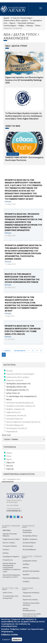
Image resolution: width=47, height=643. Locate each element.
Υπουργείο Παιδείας (10, 546)
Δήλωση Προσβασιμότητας (29, 609)
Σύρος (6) (10, 469)
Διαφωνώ (17, 639)
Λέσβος (21, 25)
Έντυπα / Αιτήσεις (9, 543)
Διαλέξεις (26, 564)
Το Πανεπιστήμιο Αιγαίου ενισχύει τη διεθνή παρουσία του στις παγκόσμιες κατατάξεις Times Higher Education (23, 116)
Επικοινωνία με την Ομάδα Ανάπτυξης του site (32, 615)
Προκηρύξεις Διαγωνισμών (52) (18, 383)
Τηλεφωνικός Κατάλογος (31, 593)
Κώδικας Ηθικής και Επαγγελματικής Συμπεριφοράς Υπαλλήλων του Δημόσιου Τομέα (12, 567)
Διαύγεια (6, 550)
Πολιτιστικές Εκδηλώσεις (31, 578)
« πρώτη (6, 350)
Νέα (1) (9, 399)
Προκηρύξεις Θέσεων (30, 536)
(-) (4, 479)
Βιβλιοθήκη (6, 530)
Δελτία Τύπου (7, 593)
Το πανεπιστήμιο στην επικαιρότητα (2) (21, 396)
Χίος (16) (9, 466)
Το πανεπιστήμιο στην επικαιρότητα (10, 597)
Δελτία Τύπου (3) (13, 393)
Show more (6, 435)
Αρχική (6, 18)
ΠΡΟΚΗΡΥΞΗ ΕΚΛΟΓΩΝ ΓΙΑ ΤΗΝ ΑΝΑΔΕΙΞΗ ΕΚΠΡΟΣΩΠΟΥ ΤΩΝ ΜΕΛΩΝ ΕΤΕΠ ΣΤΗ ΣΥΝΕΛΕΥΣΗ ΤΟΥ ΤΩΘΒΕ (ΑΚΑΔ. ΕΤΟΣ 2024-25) (22, 330)
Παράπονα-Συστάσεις (30, 600)
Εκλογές (29, 25)
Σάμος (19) (10, 462)
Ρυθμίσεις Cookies (9, 634)
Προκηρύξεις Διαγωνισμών (27, 531)
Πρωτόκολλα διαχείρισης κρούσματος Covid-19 (11, 576)
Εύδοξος (6, 553)
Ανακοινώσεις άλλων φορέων (16, 20)
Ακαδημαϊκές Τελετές (30, 561)
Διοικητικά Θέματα (29, 543)
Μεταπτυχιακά (28, 546)
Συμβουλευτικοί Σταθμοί (11, 539)
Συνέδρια (26, 581)
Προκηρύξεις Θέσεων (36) (16, 387)
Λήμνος (12, 23)
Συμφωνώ (6, 639)
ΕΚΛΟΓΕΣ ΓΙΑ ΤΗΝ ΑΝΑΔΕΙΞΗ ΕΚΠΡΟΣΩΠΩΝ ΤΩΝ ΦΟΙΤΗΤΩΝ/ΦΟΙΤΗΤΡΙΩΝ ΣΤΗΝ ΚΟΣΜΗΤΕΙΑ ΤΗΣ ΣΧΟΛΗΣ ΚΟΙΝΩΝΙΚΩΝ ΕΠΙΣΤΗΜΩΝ (22, 278)
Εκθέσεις (26, 568)
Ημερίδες (26, 574)
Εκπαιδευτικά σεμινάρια (31, 571)
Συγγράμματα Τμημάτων (11, 556)
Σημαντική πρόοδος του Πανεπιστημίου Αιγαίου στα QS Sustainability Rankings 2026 (24, 80)
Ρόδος (37, 25)
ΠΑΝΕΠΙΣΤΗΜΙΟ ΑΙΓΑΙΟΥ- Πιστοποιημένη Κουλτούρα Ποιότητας (24, 158)
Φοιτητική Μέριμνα (29, 550)
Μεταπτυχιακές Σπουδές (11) (17, 390)
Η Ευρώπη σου (8, 560)
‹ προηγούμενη (19, 350)
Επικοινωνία (27, 596)
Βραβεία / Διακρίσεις (30, 539)
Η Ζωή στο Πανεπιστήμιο (21, 18)
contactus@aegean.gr (14, 511)
